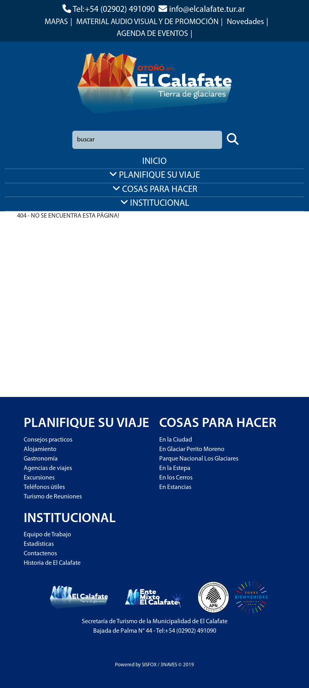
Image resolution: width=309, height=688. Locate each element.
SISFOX (149, 664)
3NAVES (168, 664)
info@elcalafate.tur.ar (207, 9)
